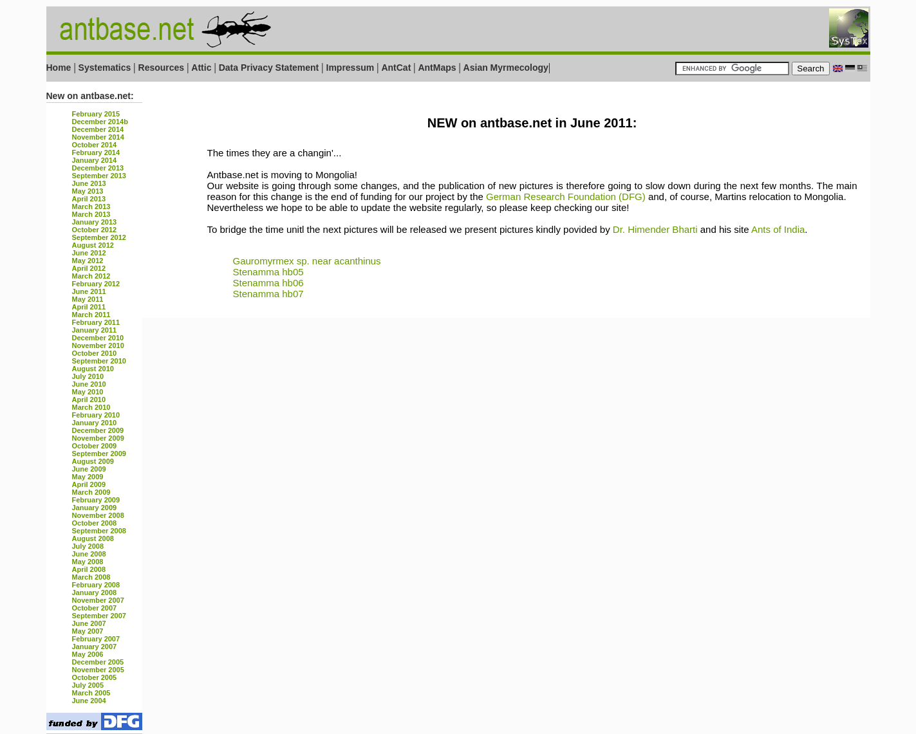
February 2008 (96, 585)
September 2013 (99, 175)
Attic (201, 67)
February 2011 (96, 322)
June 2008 (89, 554)
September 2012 (99, 237)
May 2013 (88, 191)
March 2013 (91, 206)
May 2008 (88, 561)
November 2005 (98, 670)
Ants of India (778, 229)
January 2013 (94, 222)
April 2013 (89, 199)
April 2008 (89, 569)
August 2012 (93, 245)
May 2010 (88, 392)
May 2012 (88, 260)
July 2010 (88, 376)
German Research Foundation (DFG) (566, 196)
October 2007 (94, 608)
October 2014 (94, 145)
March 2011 (91, 314)
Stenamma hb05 (268, 271)
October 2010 (94, 353)
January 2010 (94, 423)
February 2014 (96, 152)
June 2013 (89, 183)
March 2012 (91, 276)
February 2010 (96, 415)
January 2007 (94, 646)
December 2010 (98, 338)
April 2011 (89, 307)
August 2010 (93, 368)
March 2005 (91, 693)
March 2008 (91, 577)
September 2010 (99, 361)
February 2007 (96, 639)
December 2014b (100, 121)
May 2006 (88, 654)
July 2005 (88, 685)
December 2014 (98, 129)
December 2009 (98, 430)
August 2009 (93, 461)
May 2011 (88, 299)
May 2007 (88, 631)
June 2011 (89, 291)
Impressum (350, 67)
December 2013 (98, 168)
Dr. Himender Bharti (655, 229)
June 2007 (89, 623)
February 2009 (96, 500)
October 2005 (94, 677)
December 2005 (98, 662)
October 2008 (94, 523)
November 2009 (98, 438)
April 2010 (89, 399)
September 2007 (99, 615)
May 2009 (88, 477)
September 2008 (99, 531)
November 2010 (98, 345)
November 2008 (98, 515)
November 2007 (98, 600)
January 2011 (94, 330)
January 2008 (94, 592)
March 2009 (91, 492)
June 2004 (89, 700)
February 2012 (96, 284)
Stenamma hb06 (268, 282)
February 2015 (96, 114)
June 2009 (89, 469)
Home (58, 67)
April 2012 (89, 268)
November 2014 (98, 137)
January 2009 (94, 507)
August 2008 (93, 538)
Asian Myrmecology (505, 67)
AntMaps (438, 67)
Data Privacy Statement (269, 67)
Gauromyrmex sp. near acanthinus (307, 260)
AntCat (397, 67)
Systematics (105, 67)
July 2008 (88, 546)
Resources (161, 67)
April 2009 (89, 484)
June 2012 (89, 253)
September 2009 (99, 453)
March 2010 (91, 407)
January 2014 (94, 160)
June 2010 (89, 384)
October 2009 (94, 446)
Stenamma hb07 (268, 293)
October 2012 (94, 230)
